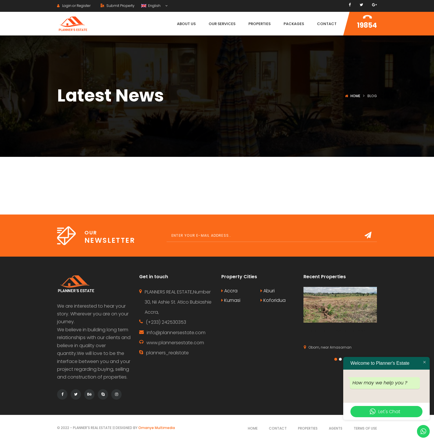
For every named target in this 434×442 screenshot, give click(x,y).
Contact (278, 428)
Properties (308, 428)
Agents (335, 428)
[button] (335, 359)
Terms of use (365, 428)
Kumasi (230, 300)
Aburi (268, 290)
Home (355, 95)
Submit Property (118, 5)
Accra (229, 290)
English (151, 5)
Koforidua (273, 300)
